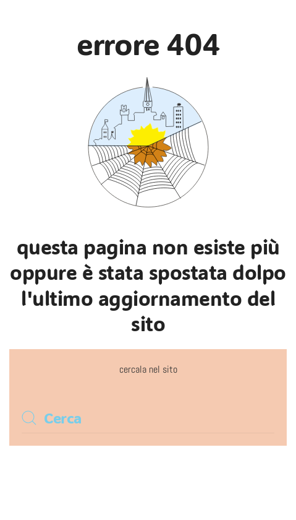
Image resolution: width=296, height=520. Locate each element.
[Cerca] (148, 417)
